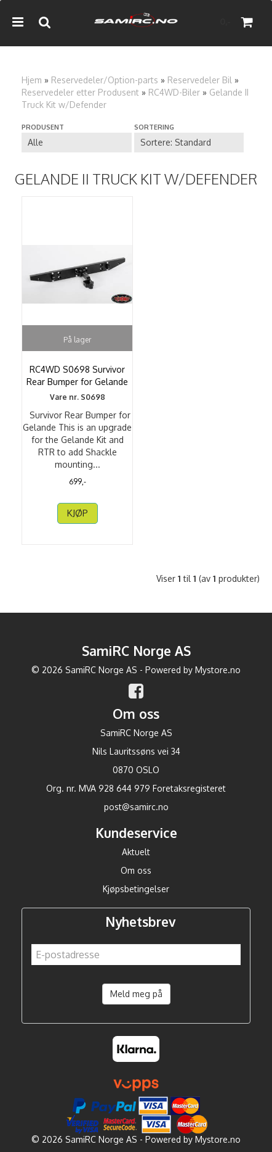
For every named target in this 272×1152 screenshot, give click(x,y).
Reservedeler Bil (199, 80)
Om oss (136, 870)
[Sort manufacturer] (77, 142)
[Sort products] (189, 142)
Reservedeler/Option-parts (104, 80)
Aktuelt (136, 852)
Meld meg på (136, 993)
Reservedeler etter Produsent (80, 92)
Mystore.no (218, 670)
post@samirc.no (136, 807)
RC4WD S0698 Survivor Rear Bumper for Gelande (77, 375)
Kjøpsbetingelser (136, 889)
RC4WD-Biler (174, 92)
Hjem (32, 80)
